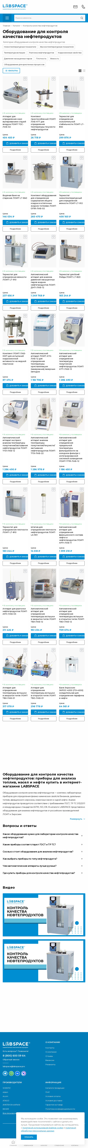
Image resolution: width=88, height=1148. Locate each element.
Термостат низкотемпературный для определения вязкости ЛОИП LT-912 (71, 199)
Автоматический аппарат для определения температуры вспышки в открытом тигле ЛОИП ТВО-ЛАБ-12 (71, 615)
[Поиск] (81, 18)
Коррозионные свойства (69, 53)
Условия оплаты (52, 1096)
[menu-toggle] (7, 18)
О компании (51, 1052)
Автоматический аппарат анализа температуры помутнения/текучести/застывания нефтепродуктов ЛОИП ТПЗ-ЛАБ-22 (43, 445)
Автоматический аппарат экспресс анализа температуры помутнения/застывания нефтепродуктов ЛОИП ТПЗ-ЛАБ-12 (15, 444)
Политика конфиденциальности (60, 1109)
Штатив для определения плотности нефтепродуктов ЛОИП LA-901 (43, 531)
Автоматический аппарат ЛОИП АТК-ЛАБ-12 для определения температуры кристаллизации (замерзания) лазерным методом (43, 362)
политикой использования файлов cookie (43, 1128)
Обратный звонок (25, 754)
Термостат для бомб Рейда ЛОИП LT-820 (69, 275)
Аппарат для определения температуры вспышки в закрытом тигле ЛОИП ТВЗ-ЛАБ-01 (15, 692)
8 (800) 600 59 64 (14, 1055)
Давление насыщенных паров (18, 58)
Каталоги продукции (54, 1088)
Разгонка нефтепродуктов (41, 53)
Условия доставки (53, 1100)
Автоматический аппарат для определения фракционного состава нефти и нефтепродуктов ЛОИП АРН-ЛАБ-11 (71, 535)
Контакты (49, 1048)
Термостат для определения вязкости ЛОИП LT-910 (14, 277)
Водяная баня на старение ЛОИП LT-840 (15, 196)
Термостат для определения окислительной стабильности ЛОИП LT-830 (71, 121)
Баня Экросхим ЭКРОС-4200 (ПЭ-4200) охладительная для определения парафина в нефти (71, 692)
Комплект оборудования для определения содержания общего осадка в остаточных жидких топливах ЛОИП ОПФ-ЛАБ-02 (43, 202)
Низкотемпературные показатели (20, 47)
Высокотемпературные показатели (57, 47)
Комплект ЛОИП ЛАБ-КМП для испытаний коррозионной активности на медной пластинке (14, 358)
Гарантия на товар (54, 1105)
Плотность (41, 58)
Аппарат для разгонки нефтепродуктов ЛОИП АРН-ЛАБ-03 (15, 611)
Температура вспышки (14, 53)
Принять (28, 1137)
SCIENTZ (6, 1088)
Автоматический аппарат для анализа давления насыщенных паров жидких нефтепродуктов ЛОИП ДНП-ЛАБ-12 (43, 281)
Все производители (12, 1113)
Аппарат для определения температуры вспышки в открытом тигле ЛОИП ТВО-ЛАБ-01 (43, 692)
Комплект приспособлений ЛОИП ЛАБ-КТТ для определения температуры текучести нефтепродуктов (43, 123)
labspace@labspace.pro (14, 1066)
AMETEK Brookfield (11, 1105)
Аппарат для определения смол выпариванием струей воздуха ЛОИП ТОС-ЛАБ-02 (14, 121)
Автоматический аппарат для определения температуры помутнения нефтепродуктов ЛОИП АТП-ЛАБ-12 (71, 361)
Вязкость (54, 58)
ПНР (47, 1092)
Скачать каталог (25, 1020)
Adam (5, 1092)
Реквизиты (50, 1064)
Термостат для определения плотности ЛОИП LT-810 (15, 530)
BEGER (6, 1109)
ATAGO (6, 1100)
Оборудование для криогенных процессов (24, 64)
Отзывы (49, 1056)
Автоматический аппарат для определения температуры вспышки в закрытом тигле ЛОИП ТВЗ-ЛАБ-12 (43, 615)
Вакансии (49, 1060)
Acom (5, 1096)
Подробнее (15, 150)
